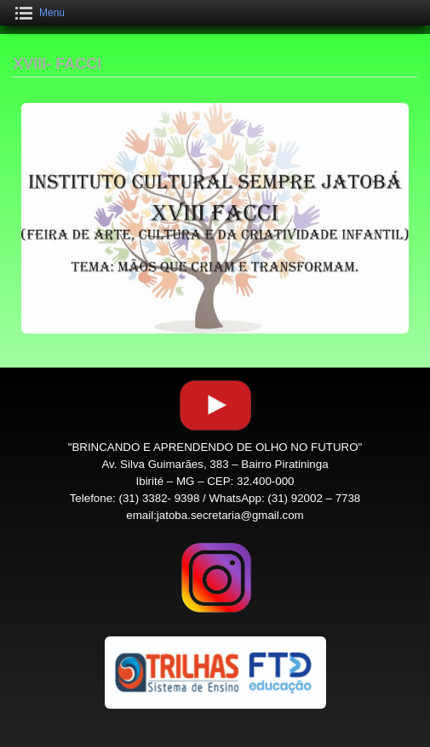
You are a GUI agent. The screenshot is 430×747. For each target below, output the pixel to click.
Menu (52, 13)
